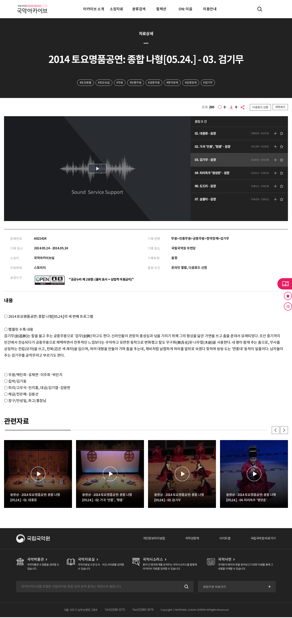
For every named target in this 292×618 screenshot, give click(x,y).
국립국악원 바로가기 (262, 539)
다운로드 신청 (260, 107)
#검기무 (208, 83)
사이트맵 (222, 539)
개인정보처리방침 (149, 539)
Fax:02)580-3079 (143, 611)
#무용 (119, 83)
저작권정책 (188, 539)
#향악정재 (172, 83)
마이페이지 (271, 9)
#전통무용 (135, 83)
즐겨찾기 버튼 (288, 296)
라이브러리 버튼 (284, 283)
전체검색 (260, 9)
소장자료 (116, 9)
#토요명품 (85, 83)
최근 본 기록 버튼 (288, 306)
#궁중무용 (154, 83)
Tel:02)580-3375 (115, 611)
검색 (185, 587)
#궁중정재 (191, 83)
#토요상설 (103, 83)
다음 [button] (284, 431)
